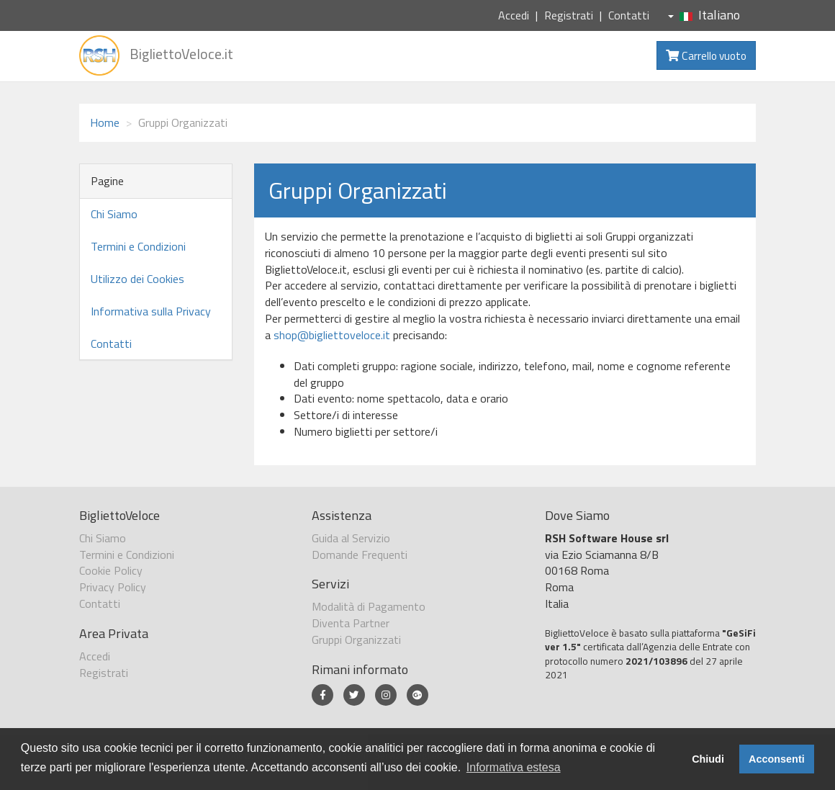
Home (104, 122)
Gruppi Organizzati (356, 639)
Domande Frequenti (359, 554)
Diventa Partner (350, 623)
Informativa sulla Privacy (151, 311)
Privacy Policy (112, 587)
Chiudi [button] (708, 759)
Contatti (628, 15)
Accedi (513, 15)
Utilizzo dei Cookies (137, 278)
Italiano (704, 14)
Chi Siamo (114, 214)
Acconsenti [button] (777, 759)
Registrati (568, 15)
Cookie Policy (111, 570)
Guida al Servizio (351, 538)
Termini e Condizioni (138, 246)
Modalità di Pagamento (368, 606)
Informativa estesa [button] (513, 767)
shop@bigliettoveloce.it (332, 335)
